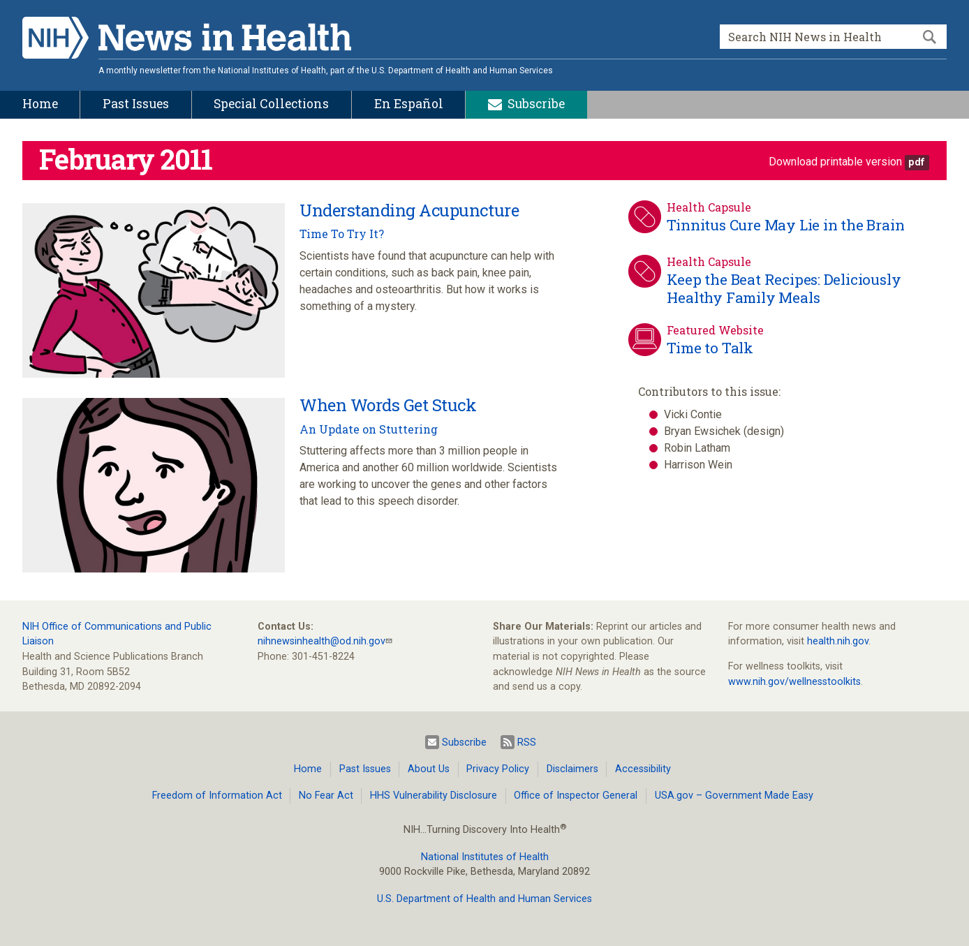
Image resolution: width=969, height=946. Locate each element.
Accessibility (643, 769)
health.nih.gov (837, 641)
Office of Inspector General (575, 795)
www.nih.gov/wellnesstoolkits (794, 682)
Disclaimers (572, 769)
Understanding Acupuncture (409, 210)
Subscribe (456, 742)
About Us (429, 769)
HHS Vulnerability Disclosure (433, 795)
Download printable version (835, 161)
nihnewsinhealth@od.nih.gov (321, 641)
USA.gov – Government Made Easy (734, 795)
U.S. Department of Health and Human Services (484, 899)
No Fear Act (326, 795)
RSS (518, 742)
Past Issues (365, 769)
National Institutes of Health (485, 857)
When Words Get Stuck (387, 405)
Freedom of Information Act (217, 795)
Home (308, 769)
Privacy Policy (497, 769)
